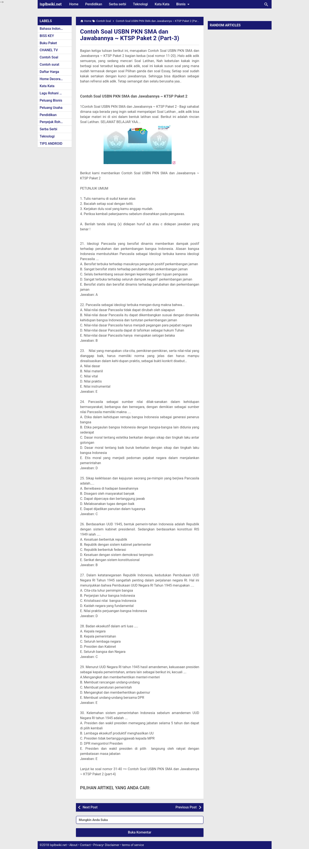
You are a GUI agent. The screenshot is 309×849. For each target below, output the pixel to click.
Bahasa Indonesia (53, 29)
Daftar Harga (49, 72)
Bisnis (183, 4)
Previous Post (186, 807)
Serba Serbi (48, 129)
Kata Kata (162, 4)
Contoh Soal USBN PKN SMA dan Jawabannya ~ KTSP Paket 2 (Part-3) (130, 35)
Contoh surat (49, 64)
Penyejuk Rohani (52, 122)
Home (73, 4)
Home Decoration (53, 79)
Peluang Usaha (51, 108)
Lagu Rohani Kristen (55, 93)
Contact (85, 845)
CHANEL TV (49, 50)
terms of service (133, 845)
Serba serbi (117, 4)
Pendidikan (93, 4)
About (73, 845)
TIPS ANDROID (51, 144)
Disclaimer (112, 845)
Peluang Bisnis (51, 100)
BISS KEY (47, 36)
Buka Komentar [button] (139, 832)
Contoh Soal (49, 57)
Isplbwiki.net (51, 4)
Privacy (98, 845)
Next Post (90, 807)
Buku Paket (48, 43)
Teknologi (140, 4)
